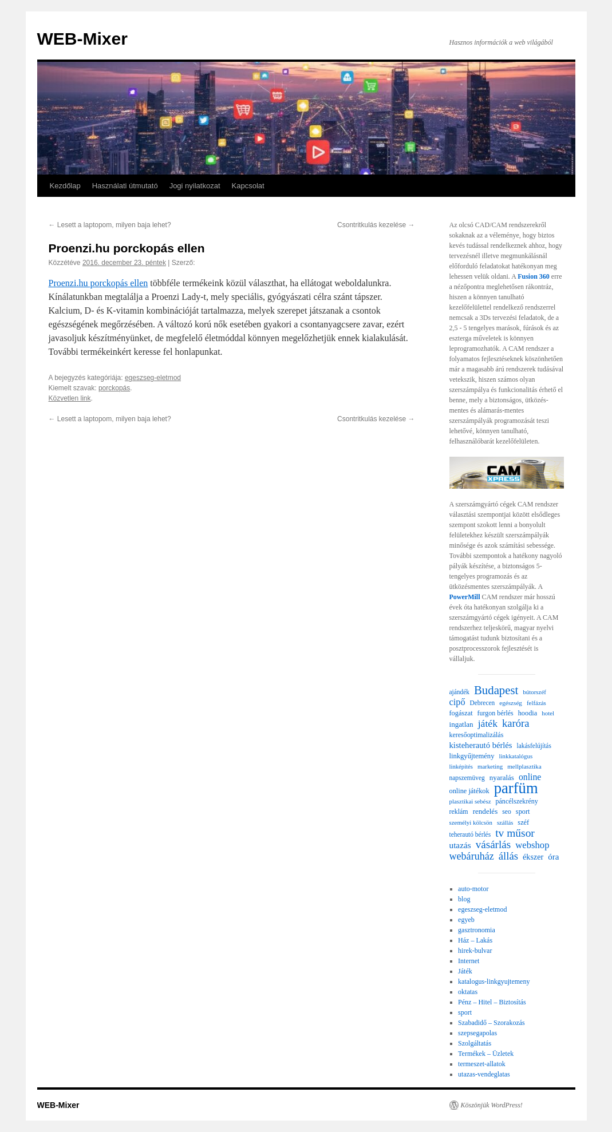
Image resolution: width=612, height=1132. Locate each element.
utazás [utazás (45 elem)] (460, 845)
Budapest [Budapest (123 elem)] (496, 690)
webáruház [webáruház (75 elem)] (471, 856)
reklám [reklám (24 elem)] (458, 812)
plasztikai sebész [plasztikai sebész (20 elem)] (470, 801)
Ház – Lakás (475, 940)
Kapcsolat (248, 185)
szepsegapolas (477, 1033)
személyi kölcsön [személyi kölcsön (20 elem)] (470, 822)
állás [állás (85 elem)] (508, 856)
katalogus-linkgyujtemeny (494, 981)
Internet (468, 961)
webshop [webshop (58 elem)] (532, 845)
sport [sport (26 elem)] (523, 812)
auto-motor (473, 889)
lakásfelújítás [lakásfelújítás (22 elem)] (534, 745)
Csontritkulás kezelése (375, 225)
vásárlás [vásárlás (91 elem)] (493, 845)
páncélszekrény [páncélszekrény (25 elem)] (516, 801)
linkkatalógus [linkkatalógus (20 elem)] (515, 756)
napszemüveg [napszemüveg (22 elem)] (467, 777)
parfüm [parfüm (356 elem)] (516, 788)
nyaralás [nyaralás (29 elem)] (501, 777)
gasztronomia (476, 930)
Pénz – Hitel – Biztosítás (492, 1002)
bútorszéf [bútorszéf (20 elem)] (534, 691)
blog (464, 899)
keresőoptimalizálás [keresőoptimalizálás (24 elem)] (476, 735)
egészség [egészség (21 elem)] (510, 702)
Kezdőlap (65, 185)
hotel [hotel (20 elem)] (548, 713)
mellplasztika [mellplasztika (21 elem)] (524, 766)
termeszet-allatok (482, 1064)
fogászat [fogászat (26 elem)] (461, 713)
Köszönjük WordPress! (492, 1105)
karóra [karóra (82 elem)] (515, 723)
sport (465, 1012)
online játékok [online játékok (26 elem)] (469, 791)
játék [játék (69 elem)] (488, 723)
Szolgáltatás (474, 1043)
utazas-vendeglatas (484, 1074)
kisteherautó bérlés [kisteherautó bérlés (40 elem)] (480, 745)
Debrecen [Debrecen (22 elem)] (482, 702)
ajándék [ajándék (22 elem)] (459, 691)
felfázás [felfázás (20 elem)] (536, 702)
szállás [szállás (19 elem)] (505, 823)
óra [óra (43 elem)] (553, 856)
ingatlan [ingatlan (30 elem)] (461, 724)
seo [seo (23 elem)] (506, 812)
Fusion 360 (534, 276)
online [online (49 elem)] (530, 777)
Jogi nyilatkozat (194, 185)
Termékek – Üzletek (486, 1054)
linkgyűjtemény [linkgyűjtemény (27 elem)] (472, 756)
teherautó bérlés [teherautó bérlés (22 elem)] (470, 834)
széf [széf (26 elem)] (523, 822)
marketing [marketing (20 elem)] (490, 766)
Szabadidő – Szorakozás (491, 1023)
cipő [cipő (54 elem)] (457, 702)
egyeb (466, 920)
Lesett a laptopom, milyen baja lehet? (110, 225)
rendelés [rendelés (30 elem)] (485, 811)
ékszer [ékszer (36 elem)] (533, 856)
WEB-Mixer (82, 38)
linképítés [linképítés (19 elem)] (461, 766)
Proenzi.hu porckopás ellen (98, 283)
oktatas (467, 992)
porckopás (114, 388)
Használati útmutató (125, 185)
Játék (465, 971)
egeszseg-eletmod (153, 378)
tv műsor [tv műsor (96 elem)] (515, 833)
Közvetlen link (70, 398)
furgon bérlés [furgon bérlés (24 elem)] (495, 713)
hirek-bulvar (475, 951)
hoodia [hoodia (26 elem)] (528, 713)
